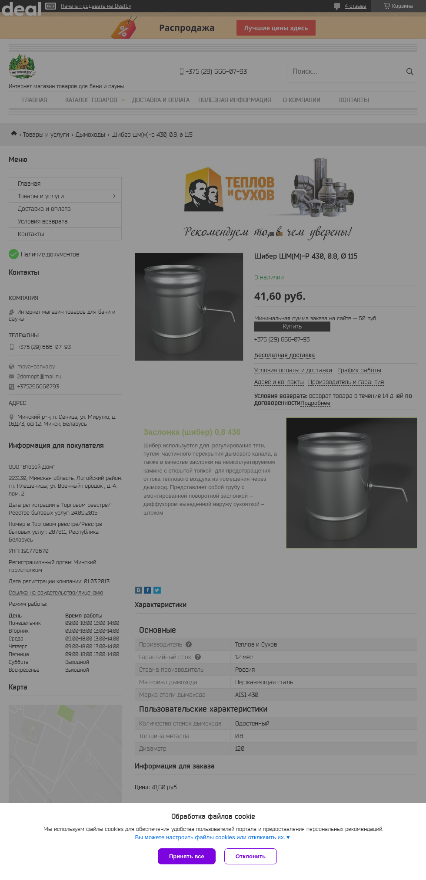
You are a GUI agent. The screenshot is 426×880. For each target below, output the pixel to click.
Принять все (186, 856)
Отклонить (251, 856)
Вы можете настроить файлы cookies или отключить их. (210, 837)
